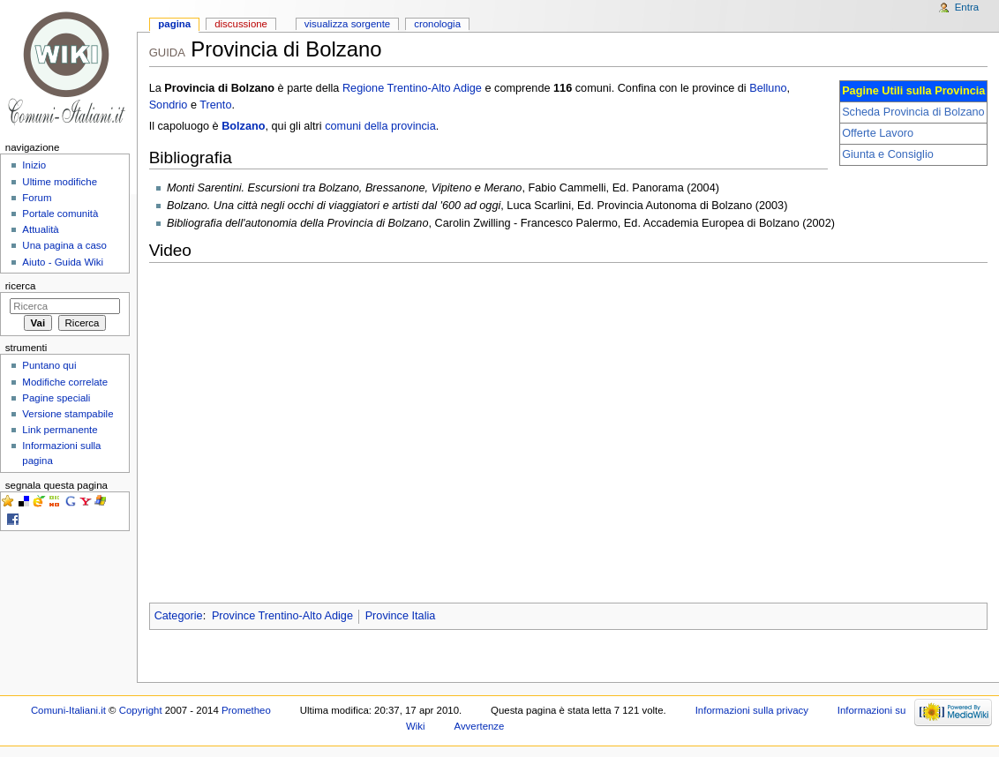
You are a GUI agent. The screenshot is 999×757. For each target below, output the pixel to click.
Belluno (767, 88)
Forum (36, 197)
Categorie (178, 616)
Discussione (240, 24)
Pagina (174, 24)
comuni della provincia (380, 126)
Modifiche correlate (65, 382)
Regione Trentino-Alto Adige (412, 88)
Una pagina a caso (64, 245)
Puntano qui (49, 365)
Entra (967, 7)
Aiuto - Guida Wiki (62, 262)
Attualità (40, 229)
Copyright (140, 710)
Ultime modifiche (59, 181)
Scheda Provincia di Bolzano (913, 112)
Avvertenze (479, 726)
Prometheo (246, 710)
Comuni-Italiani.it (68, 710)
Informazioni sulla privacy (751, 710)
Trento (215, 105)
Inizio (34, 165)
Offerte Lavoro (877, 133)
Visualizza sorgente (347, 24)
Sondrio (168, 105)
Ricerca (20, 286)
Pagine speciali (56, 398)
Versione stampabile (67, 413)
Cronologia (437, 24)
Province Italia (400, 616)
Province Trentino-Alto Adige (282, 616)
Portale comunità (60, 213)
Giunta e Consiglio (888, 154)
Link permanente (59, 429)
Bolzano (243, 126)
